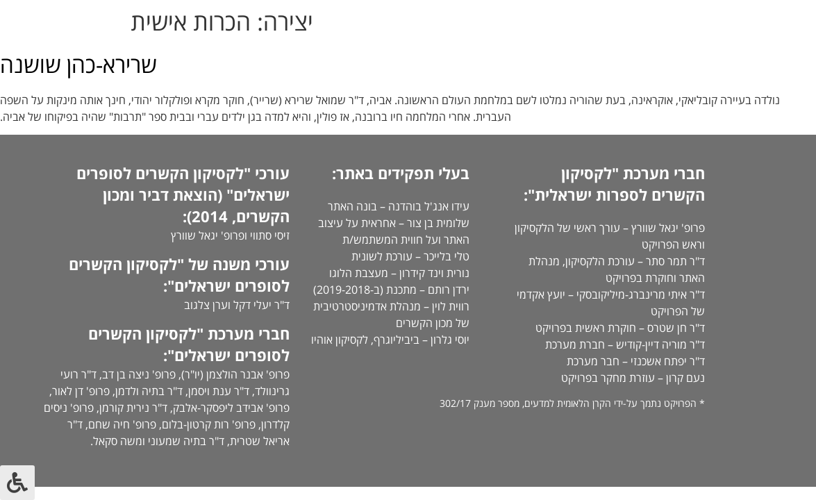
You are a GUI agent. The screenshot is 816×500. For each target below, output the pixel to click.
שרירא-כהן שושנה (78, 64)
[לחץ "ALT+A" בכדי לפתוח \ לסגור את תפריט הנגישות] (17, 482)
